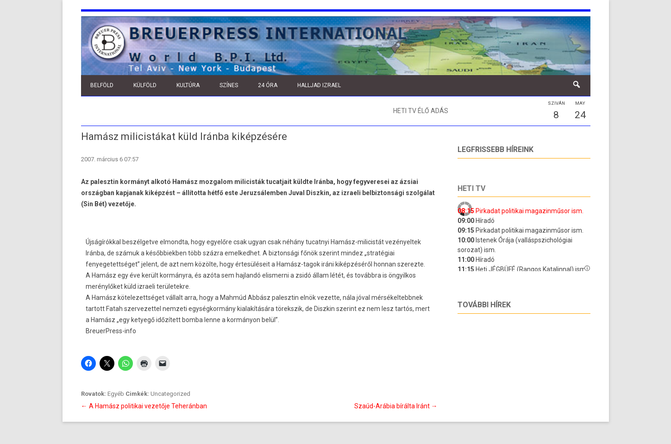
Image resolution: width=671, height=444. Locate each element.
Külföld (145, 85)
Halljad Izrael (319, 85)
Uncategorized (170, 393)
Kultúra (188, 85)
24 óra (267, 85)
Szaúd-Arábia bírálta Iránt (396, 406)
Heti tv (471, 188)
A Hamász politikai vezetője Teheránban (144, 406)
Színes (228, 85)
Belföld (101, 85)
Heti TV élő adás (420, 110)
